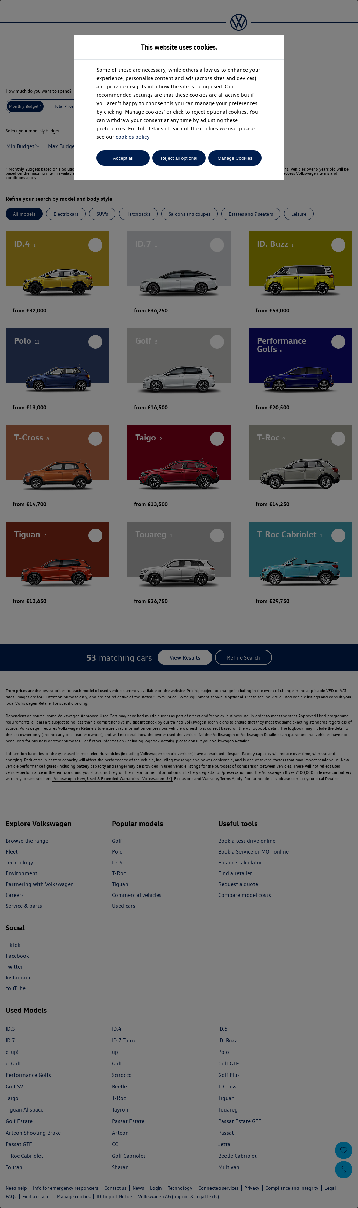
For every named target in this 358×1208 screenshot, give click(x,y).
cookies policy (132, 137)
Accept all (123, 158)
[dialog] (179, 604)
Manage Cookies (234, 158)
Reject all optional (178, 158)
